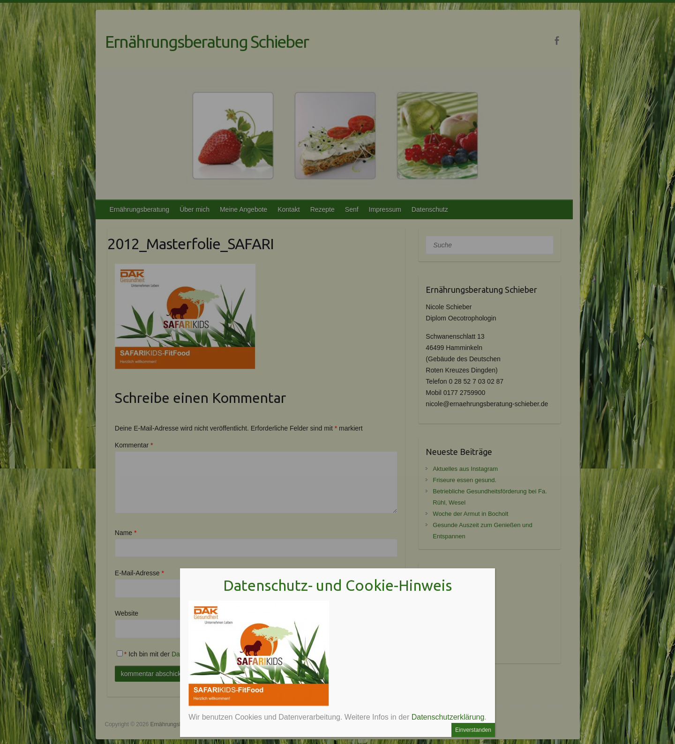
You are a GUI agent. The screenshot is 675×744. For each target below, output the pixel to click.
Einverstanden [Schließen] (473, 730)
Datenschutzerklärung (448, 717)
